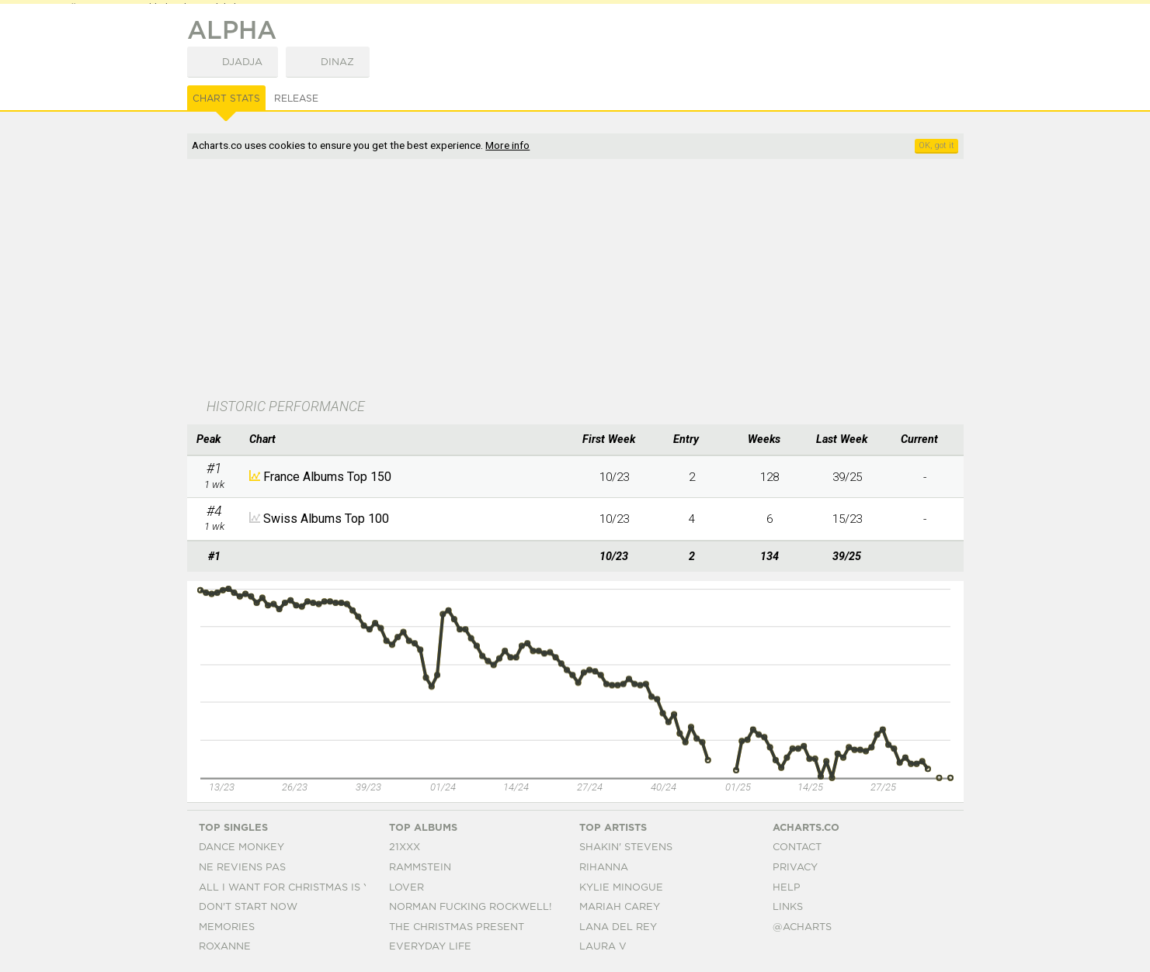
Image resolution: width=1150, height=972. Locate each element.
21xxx (404, 847)
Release (296, 98)
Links (788, 907)
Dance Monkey (241, 847)
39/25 (847, 477)
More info (507, 145)
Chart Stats (226, 98)
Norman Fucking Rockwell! (470, 907)
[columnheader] (214, 439)
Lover (406, 888)
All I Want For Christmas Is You (292, 888)
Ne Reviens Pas (242, 868)
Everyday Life (430, 947)
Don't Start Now (248, 907)
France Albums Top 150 (327, 476)
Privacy (795, 868)
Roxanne (225, 947)
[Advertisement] (575, 280)
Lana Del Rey (618, 927)
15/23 (847, 519)
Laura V (603, 947)
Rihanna (603, 868)
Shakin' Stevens (625, 847)
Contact (797, 847)
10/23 (614, 477)
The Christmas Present (456, 927)
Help (787, 888)
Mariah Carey (619, 907)
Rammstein (420, 868)
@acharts (802, 927)
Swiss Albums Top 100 (326, 518)
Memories (227, 927)
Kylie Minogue (621, 888)
